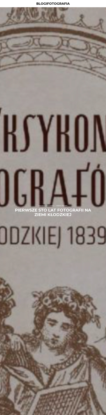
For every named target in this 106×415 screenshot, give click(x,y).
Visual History (62, 205)
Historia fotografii (46, 205)
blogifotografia (53, 4)
